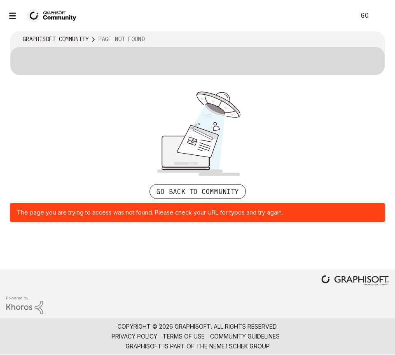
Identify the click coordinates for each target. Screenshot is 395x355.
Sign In (382, 15)
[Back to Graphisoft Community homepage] (54, 15)
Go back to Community (198, 191)
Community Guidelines (245, 336)
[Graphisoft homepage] (355, 281)
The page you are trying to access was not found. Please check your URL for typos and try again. (150, 212)
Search (340, 15)
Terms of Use (184, 336)
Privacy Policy (134, 336)
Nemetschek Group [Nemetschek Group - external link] (239, 346)
